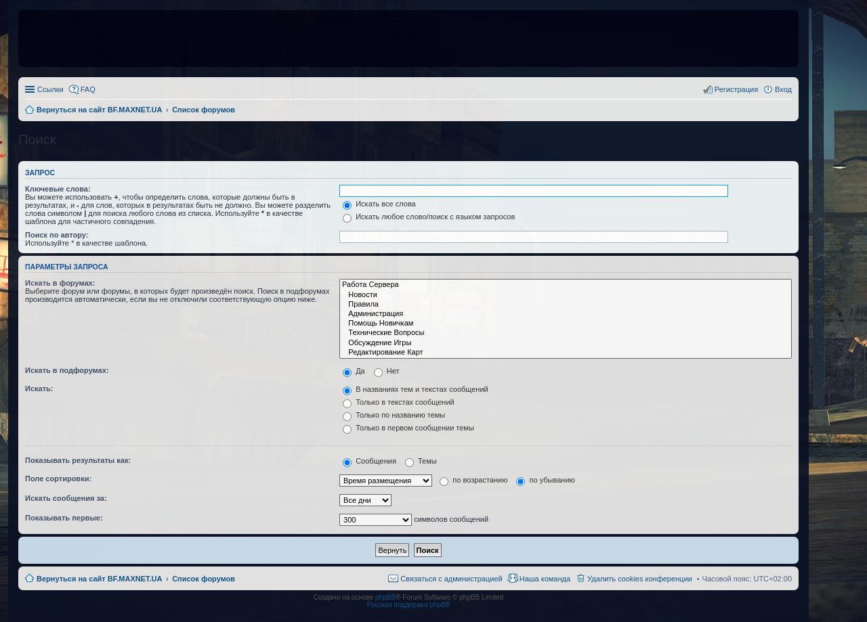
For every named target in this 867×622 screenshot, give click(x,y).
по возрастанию (473, 480)
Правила (565, 304)
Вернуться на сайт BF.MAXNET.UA (99, 579)
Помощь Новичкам (565, 323)
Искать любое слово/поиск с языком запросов (429, 217)
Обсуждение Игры (565, 343)
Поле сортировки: (58, 478)
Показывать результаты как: (78, 460)
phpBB (385, 597)
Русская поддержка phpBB (408, 604)
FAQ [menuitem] (88, 89)
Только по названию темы (394, 415)
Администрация (565, 314)
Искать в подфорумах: (67, 370)
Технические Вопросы (565, 333)
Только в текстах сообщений (398, 402)
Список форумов (203, 579)
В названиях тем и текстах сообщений (415, 389)
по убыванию (545, 480)
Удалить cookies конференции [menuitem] (639, 579)
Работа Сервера (565, 285)
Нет (387, 371)
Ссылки (50, 89)
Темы (421, 461)
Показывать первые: (64, 518)
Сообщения (369, 461)
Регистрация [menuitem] (736, 89)
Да (354, 371)
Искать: (39, 388)
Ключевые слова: (58, 189)
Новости (565, 295)
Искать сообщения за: (66, 498)
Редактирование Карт (565, 352)
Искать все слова (379, 204)
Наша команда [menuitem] (545, 579)
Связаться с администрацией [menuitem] (451, 579)
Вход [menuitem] (783, 89)
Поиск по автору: (56, 235)
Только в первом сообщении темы (408, 428)
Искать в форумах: (60, 283)
